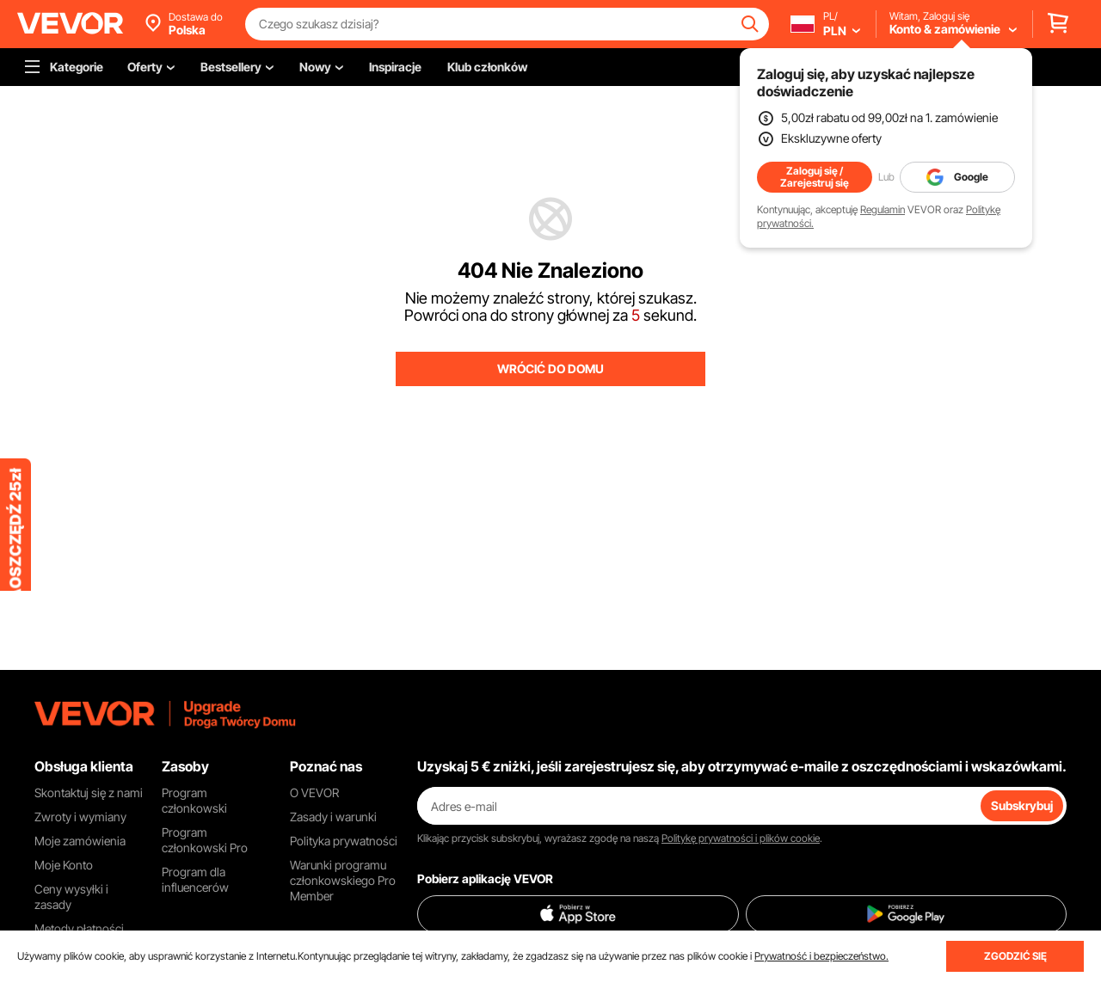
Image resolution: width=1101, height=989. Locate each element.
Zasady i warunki (333, 816)
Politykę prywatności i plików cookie (740, 838)
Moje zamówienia (80, 840)
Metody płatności (79, 928)
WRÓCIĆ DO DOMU (550, 368)
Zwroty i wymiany (80, 816)
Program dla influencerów (195, 879)
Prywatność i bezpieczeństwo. (821, 955)
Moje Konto (63, 864)
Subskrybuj (1022, 805)
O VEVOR (314, 792)
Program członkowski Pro (205, 840)
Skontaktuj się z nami (88, 792)
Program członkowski (194, 800)
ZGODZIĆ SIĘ (1015, 955)
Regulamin (882, 209)
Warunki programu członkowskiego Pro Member (343, 880)
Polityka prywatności (343, 840)
